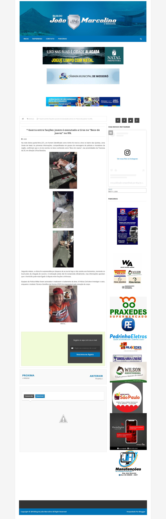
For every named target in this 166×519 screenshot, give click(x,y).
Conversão (29, 396)
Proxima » (99, 379)
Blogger (142, 512)
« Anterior (26, 378)
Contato (50, 39)
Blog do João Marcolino (43, 512)
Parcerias (62, 39)
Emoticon (40, 396)
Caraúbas (111, 194)
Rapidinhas (37, 39)
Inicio (26, 39)
